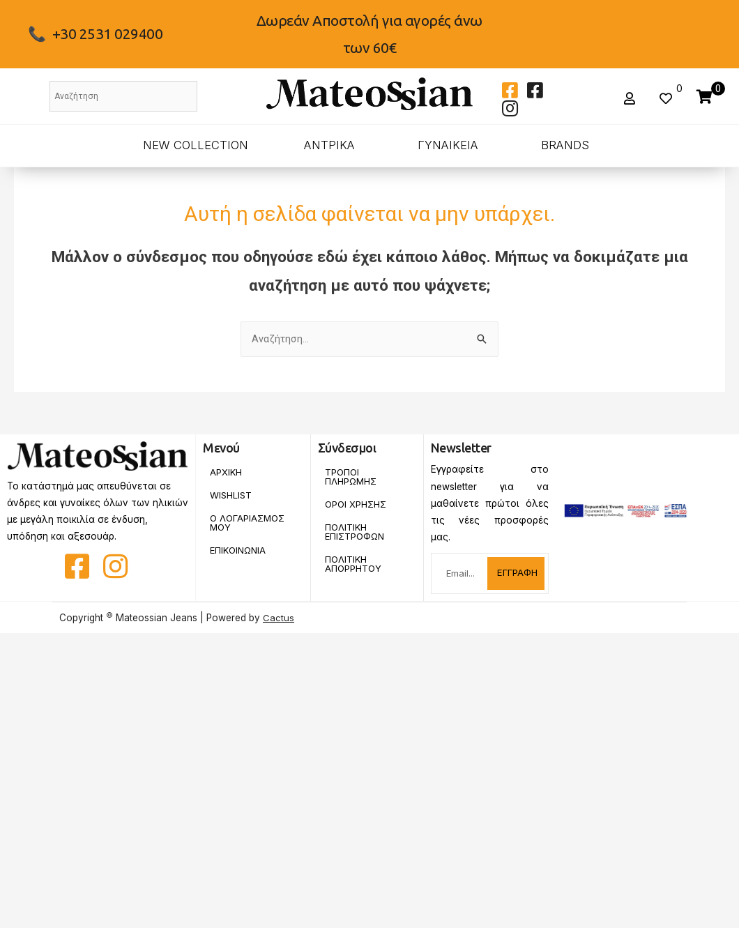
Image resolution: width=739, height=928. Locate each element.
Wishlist (231, 496)
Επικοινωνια (240, 552)
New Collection (195, 145)
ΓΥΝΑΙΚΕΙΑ (448, 145)
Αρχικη (226, 472)
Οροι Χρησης (356, 505)
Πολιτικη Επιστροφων (356, 534)
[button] (631, 98)
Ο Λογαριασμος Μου (248, 524)
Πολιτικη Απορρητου (354, 566)
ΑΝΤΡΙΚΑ (329, 145)
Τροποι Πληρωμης (351, 477)
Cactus (278, 618)
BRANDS (565, 145)
